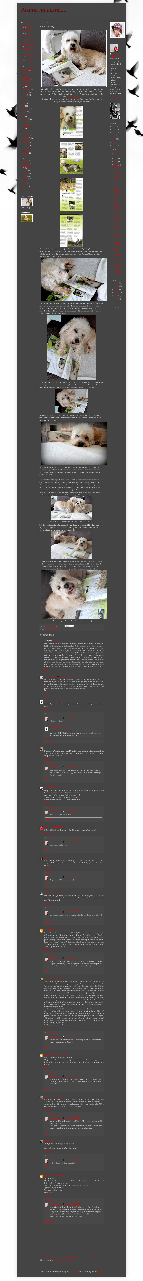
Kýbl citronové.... (118, 260)
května (116, 286)
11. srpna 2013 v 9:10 (56, 1140)
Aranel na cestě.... (50, 676)
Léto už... (117, 224)
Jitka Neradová (49, 787)
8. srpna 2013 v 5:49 (53, 748)
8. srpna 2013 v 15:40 (72, 877)
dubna (116, 289)
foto (24, 100)
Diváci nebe (118, 240)
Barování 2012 (28, 45)
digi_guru (75, 1271)
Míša (24, 122)
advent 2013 (27, 26)
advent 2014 (27, 31)
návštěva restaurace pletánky (26, 133)
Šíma (25, 171)
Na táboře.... (118, 221)
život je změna (28, 189)
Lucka (46, 1140)
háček (25, 103)
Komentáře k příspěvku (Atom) (64, 1260)
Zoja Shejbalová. (74, 97)
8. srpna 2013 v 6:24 (62, 787)
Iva (45, 857)
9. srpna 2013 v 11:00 (57, 978)
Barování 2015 (28, 59)
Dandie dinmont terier (51, 629)
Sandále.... (117, 271)
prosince (117, 148)
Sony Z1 (26, 163)
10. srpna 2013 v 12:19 (59, 1054)
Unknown (47, 1054)
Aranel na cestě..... (44, 9)
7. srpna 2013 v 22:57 (59, 641)
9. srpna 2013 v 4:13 (53, 930)
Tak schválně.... (118, 172)
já (23, 106)
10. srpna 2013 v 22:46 (56, 1096)
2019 (114, 126)
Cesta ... (116, 215)
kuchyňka (26, 114)
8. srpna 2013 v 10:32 (54, 857)
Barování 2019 (28, 73)
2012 (114, 303)
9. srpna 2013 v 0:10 (55, 892)
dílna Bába (26, 89)
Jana (46, 892)
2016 (114, 136)
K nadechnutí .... (117, 235)
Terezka (25, 173)
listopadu (117, 153)
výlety (25, 186)
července (117, 278)
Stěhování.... (118, 193)
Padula (46, 978)
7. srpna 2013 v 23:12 (67, 676)
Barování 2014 (28, 54)
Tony (25, 176)
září (115, 161)
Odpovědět (48, 669)
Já (45, 930)
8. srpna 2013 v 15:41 (72, 718)
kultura (25, 119)
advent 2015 (27, 35)
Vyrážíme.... (118, 218)
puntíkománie (27, 148)
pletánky (26, 138)
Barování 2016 (28, 64)
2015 (114, 139)
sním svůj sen (27, 156)
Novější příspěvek (46, 1256)
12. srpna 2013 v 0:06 (60, 1175)
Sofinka (25, 160)
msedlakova (48, 1175)
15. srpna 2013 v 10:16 (72, 1036)
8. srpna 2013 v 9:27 (56, 827)
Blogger (99, 1271)
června (116, 283)
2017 (114, 132)
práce (25, 145)
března (116, 292)
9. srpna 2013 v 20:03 (72, 958)
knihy (25, 111)
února (116, 296)
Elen (24, 98)
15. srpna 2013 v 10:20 (72, 1076)
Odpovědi (50, 714)
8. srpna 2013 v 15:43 (72, 767)
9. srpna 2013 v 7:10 (61, 728)
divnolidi (26, 92)
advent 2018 (27, 40)
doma (25, 95)
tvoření (25, 179)
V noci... (116, 196)
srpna (116, 165)
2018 (114, 129)
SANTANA (117, 274)
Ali (45, 748)
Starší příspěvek (98, 1256)
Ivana (46, 1096)
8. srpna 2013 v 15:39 (72, 811)
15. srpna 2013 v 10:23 (72, 1118)
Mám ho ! (117, 167)
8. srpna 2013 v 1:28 (55, 701)
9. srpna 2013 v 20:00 (72, 912)
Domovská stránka (72, 1256)
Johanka (25, 109)
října (115, 158)
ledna (116, 299)
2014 (114, 142)
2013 (114, 145)
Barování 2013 (28, 50)
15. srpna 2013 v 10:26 (72, 1204)
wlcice (46, 701)
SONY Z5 (26, 166)
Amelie (46, 827)
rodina (25, 153)
